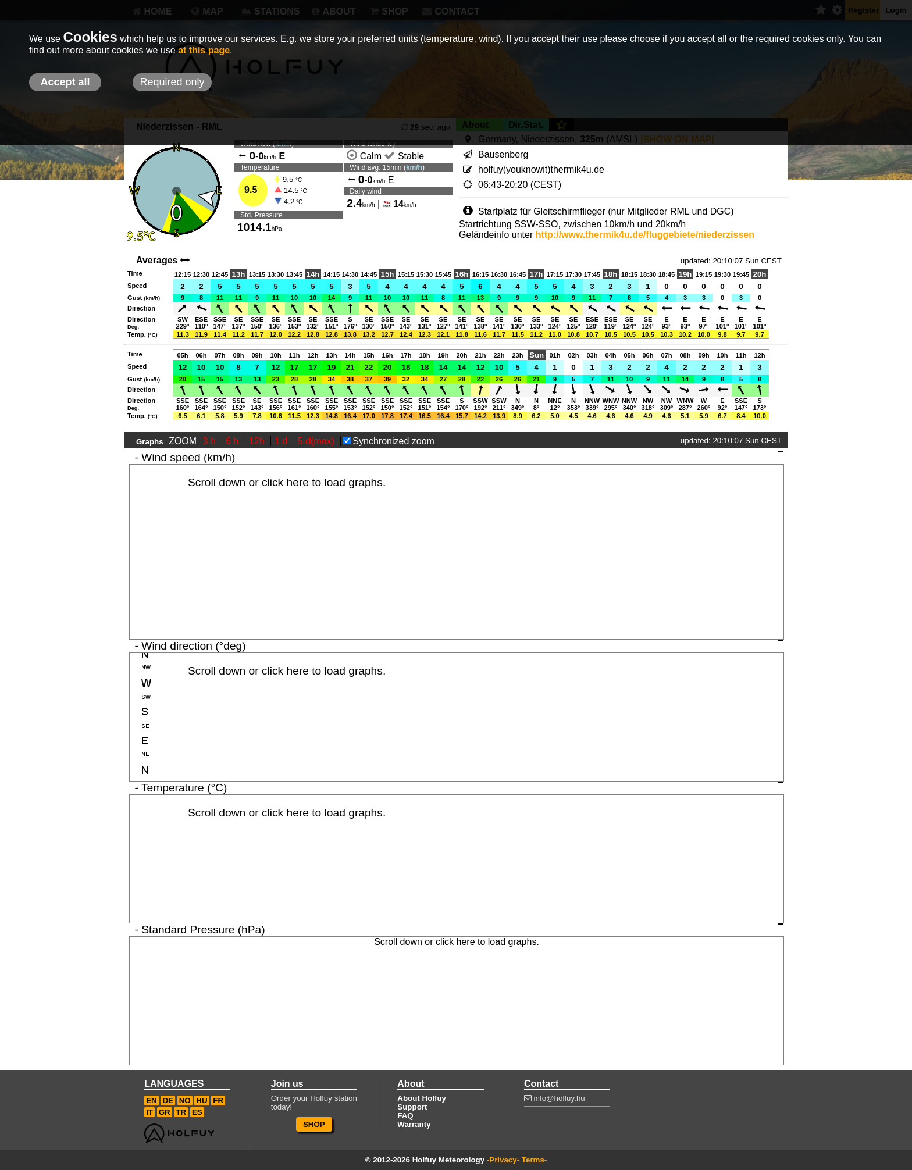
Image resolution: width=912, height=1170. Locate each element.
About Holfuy (421, 1098)
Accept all (65, 82)
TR (181, 1112)
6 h (233, 441)
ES (197, 1112)
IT (149, 1112)
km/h (414, 167)
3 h (211, 441)
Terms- (534, 1159)
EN (151, 1100)
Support (412, 1107)
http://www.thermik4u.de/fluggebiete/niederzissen (645, 235)
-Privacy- (503, 1159)
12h (258, 441)
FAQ (405, 1115)
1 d (282, 441)
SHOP (314, 1124)
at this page (204, 50)
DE (167, 1100)
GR (164, 1112)
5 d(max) (317, 441)
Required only (172, 82)
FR (218, 1100)
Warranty (413, 1124)
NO (185, 1100)
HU (201, 1100)
